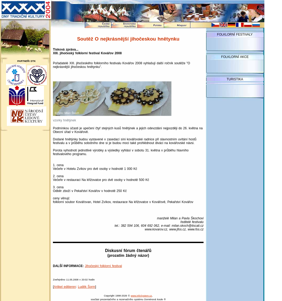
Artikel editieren (65, 287)
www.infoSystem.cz (141, 295)
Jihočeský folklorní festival (103, 266)
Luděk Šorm (86, 287)
